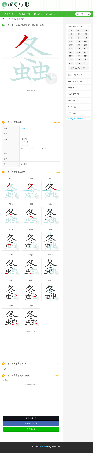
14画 (78, 45)
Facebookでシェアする (31, 423)
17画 (23, 128)
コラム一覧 (72, 107)
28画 (71, 63)
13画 (71, 45)
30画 (85, 63)
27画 (85, 60)
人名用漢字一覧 (73, 94)
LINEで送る (31, 429)
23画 (78, 56)
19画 (71, 52)
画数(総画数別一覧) (78, 68)
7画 (71, 38)
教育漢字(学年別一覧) (75, 75)
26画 (78, 60)
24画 (85, 56)
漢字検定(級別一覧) (75, 81)
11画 (78, 41)
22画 (71, 56)
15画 (85, 45)
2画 (78, 30)
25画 (71, 60)
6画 (85, 34)
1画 (71, 30)
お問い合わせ (72, 113)
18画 (85, 49)
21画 (85, 52)
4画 (71, 34)
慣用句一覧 (72, 100)
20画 (78, 52)
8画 (78, 38)
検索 (89, 14)
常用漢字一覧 (72, 88)
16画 (71, 49)
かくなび (43, 447)
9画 (85, 38)
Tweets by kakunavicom (74, 119)
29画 (78, 63)
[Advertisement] (31, 104)
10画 (71, 41)
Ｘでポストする (31, 418)
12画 (85, 41)
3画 (85, 30)
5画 (78, 34)
